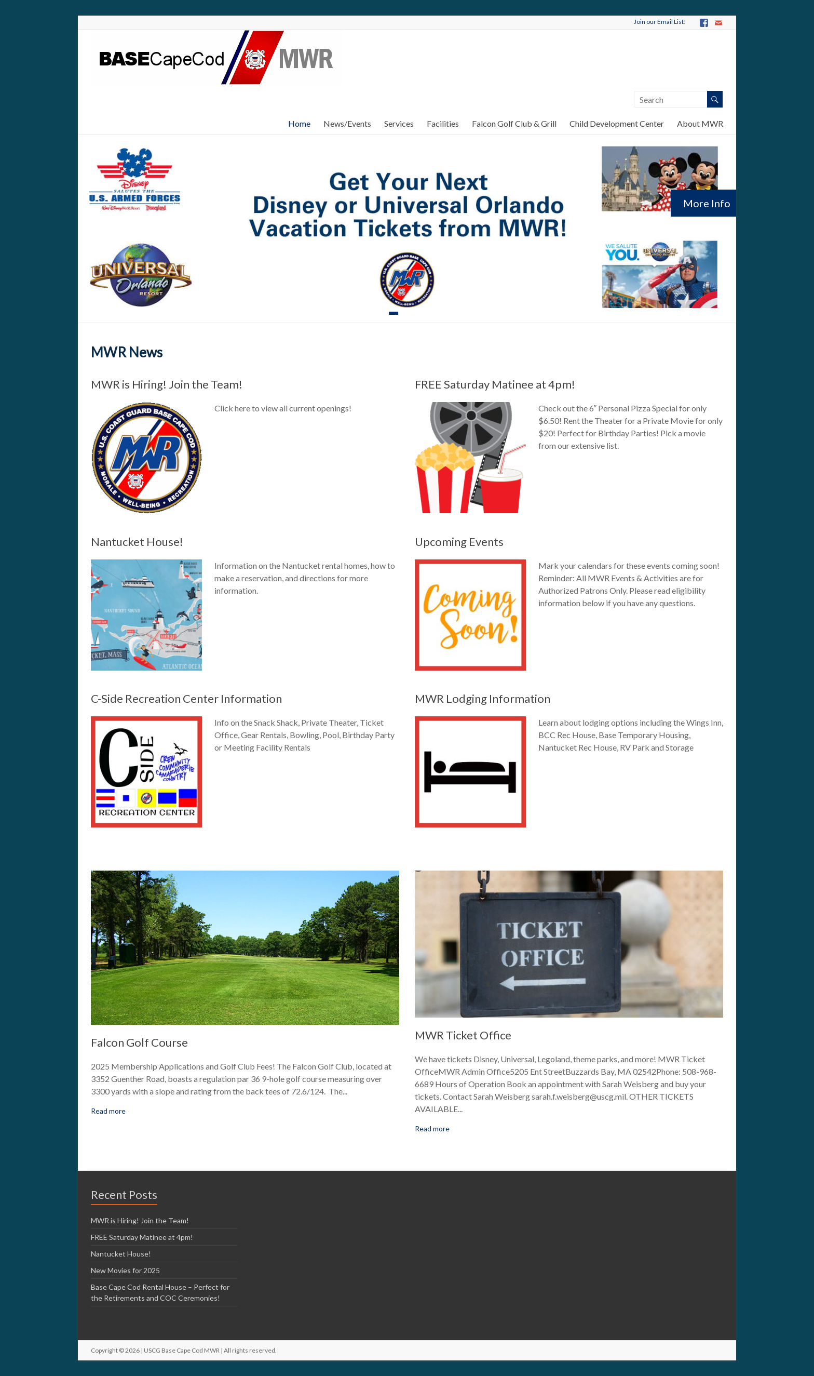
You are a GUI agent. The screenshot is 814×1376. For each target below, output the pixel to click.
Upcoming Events (459, 542)
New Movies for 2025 (125, 1270)
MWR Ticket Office (463, 1035)
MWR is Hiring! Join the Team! (166, 384)
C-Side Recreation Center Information (186, 698)
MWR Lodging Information (482, 698)
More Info (706, 203)
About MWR (700, 123)
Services (399, 123)
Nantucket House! (137, 542)
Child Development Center (616, 123)
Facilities (443, 123)
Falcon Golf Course (139, 1042)
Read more (108, 1110)
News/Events (347, 123)
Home (299, 123)
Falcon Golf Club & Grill (514, 123)
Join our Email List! (660, 21)
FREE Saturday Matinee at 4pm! (495, 384)
